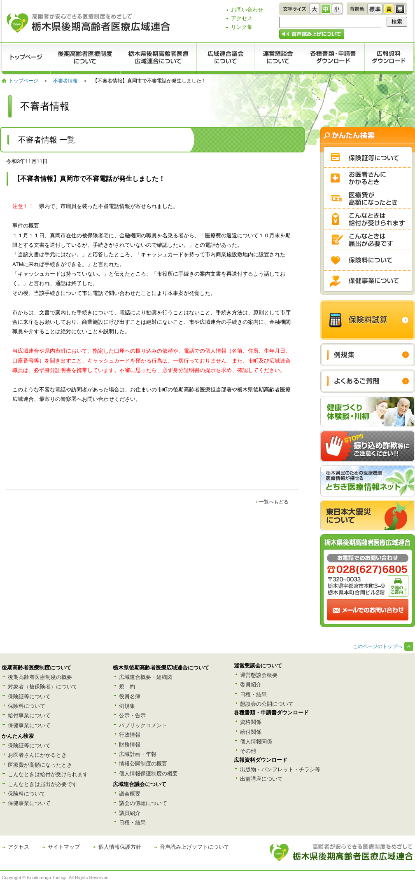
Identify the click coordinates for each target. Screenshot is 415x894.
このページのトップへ (377, 646)
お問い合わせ (247, 10)
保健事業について (29, 725)
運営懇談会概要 (258, 675)
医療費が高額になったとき (40, 765)
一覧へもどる (274, 502)
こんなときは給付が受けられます (48, 774)
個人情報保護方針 (119, 847)
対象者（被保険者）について (42, 686)
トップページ (23, 81)
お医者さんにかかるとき (37, 755)
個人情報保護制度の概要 (148, 773)
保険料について (26, 706)
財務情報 (129, 745)
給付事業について (29, 715)
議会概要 (129, 794)
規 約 (127, 686)
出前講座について (261, 779)
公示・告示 (132, 715)
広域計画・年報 (137, 754)
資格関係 (250, 722)
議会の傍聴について (143, 803)
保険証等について (29, 696)
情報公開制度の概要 (143, 764)
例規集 (127, 706)
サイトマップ (64, 847)
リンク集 (241, 27)
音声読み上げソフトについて (194, 847)
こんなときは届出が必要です (42, 784)
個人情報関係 (256, 741)
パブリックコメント (143, 725)
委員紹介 (250, 684)
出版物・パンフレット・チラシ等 (280, 769)
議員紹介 (129, 813)
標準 (374, 8)
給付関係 (250, 732)
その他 (248, 751)
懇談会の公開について (267, 704)
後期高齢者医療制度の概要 (40, 677)
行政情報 (129, 735)
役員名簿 (129, 696)
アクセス (241, 18)
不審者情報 (65, 81)
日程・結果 (132, 822)
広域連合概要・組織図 (146, 677)
